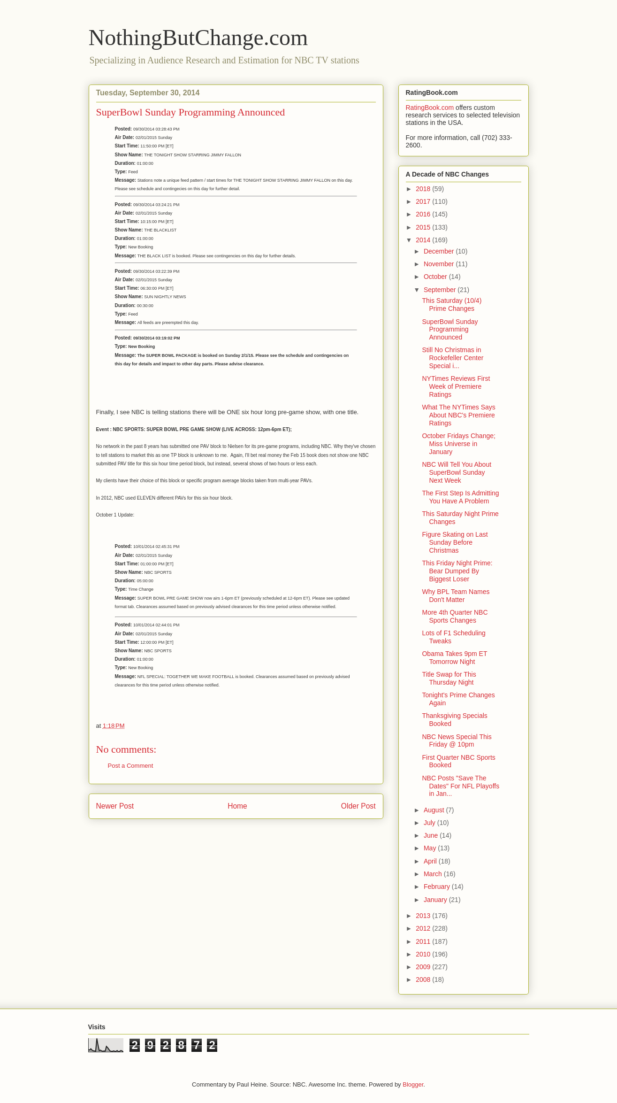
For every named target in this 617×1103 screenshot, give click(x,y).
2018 (424, 189)
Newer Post (115, 806)
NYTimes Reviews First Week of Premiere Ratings (456, 386)
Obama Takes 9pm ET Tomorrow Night (454, 657)
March (434, 874)
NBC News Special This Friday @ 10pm (456, 740)
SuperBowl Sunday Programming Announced (450, 329)
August (435, 810)
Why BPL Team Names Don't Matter (455, 595)
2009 (424, 967)
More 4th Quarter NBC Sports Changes (455, 616)
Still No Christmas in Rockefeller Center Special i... (452, 358)
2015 (424, 227)
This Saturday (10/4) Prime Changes (451, 304)
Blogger (413, 1084)
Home (237, 806)
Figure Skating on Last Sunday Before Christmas (455, 542)
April (431, 861)
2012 (424, 928)
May (431, 848)
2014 (424, 240)
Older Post (358, 806)
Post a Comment (130, 765)
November (440, 264)
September (440, 289)
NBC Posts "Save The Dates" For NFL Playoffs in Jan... (460, 786)
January (436, 899)
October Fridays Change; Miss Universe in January (458, 443)
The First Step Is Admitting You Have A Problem (460, 497)
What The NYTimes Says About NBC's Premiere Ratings (458, 415)
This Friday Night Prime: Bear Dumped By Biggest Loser (457, 571)
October (436, 276)
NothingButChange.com (198, 37)
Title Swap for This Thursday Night (449, 678)
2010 (424, 954)
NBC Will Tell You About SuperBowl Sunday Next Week (456, 472)
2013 (424, 915)
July (430, 822)
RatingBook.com (430, 107)
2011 (424, 941)
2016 (424, 214)
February (438, 886)
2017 (424, 201)
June (432, 835)
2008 (424, 979)
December (440, 251)
